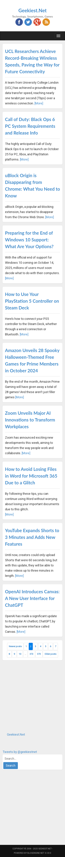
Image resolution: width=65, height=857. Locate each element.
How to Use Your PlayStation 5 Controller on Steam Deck (32, 300)
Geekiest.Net (32, 10)
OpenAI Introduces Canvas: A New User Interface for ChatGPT (32, 598)
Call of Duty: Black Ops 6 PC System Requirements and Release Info (30, 126)
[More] (38, 103)
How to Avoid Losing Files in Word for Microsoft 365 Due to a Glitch (31, 475)
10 (20, 654)
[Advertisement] (32, 696)
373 (39, 654)
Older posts (50, 654)
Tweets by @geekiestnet (20, 752)
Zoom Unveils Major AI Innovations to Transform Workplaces (30, 419)
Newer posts (15, 646)
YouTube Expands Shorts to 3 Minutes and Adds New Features (32, 537)
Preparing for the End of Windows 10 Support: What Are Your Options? (29, 239)
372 (31, 654)
